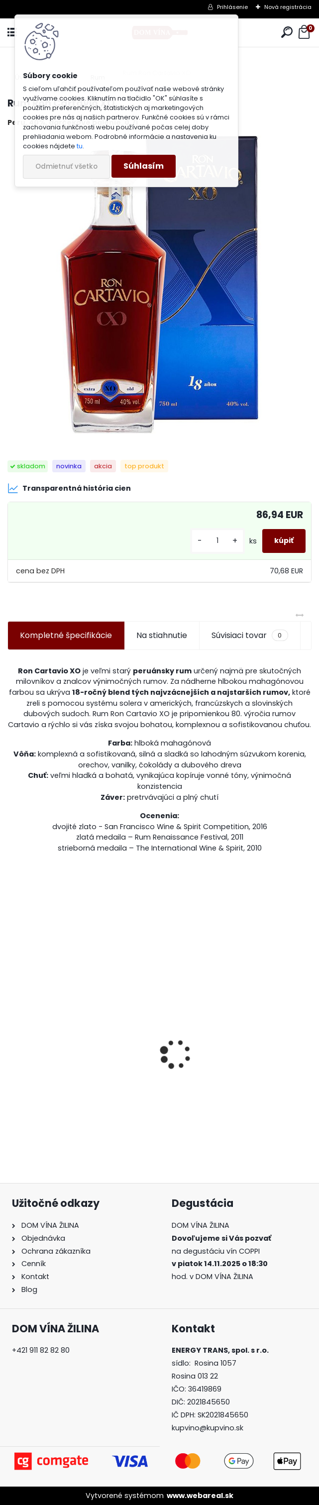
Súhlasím (143, 166)
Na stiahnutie (161, 635)
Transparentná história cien (69, 488)
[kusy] (217, 540)
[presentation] (13, 1037)
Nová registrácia (288, 7)
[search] (287, 32)
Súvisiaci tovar (250, 636)
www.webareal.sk (200, 1496)
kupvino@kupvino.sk (207, 1428)
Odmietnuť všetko (66, 166)
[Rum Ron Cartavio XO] (159, 284)
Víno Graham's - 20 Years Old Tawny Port (228, 1088)
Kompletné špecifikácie (66, 635)
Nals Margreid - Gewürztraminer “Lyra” (77, 1088)
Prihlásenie (232, 7)
